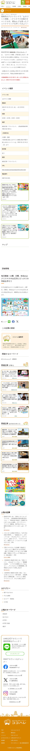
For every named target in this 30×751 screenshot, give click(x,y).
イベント (3, 735)
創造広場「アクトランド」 (18, 52)
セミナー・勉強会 (9, 598)
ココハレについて (15, 730)
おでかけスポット (5, 737)
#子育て (5, 620)
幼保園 (3, 740)
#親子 (4, 626)
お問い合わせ (14, 740)
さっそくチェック (14, 653)
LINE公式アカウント (16, 737)
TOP (2, 730)
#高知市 (5, 614)
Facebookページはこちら (14, 675)
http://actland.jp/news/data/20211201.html (14, 169)
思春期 (3, 743)
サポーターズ (14, 735)
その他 (6, 602)
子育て (3, 732)
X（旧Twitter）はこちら (14, 688)
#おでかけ (5, 617)
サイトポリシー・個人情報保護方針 (20, 743)
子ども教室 (7, 595)
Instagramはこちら (14, 701)
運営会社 (13, 732)
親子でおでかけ (8, 592)
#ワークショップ (6, 359)
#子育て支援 (6, 623)
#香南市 (14, 359)
